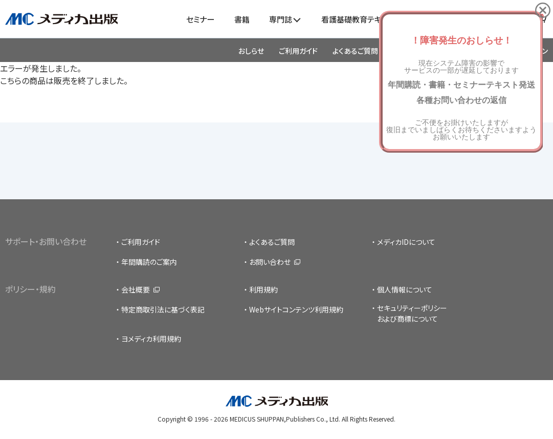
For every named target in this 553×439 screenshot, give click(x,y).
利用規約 (263, 289)
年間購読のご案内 (149, 262)
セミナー (200, 19)
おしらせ (251, 51)
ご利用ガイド (298, 51)
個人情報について (404, 289)
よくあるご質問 (355, 51)
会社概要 (135, 289)
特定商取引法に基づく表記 (163, 309)
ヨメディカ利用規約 (151, 338)
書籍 (242, 19)
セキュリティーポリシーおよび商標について (412, 313)
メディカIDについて (406, 242)
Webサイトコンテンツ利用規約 (296, 309)
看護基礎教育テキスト (357, 19)
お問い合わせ (270, 262)
